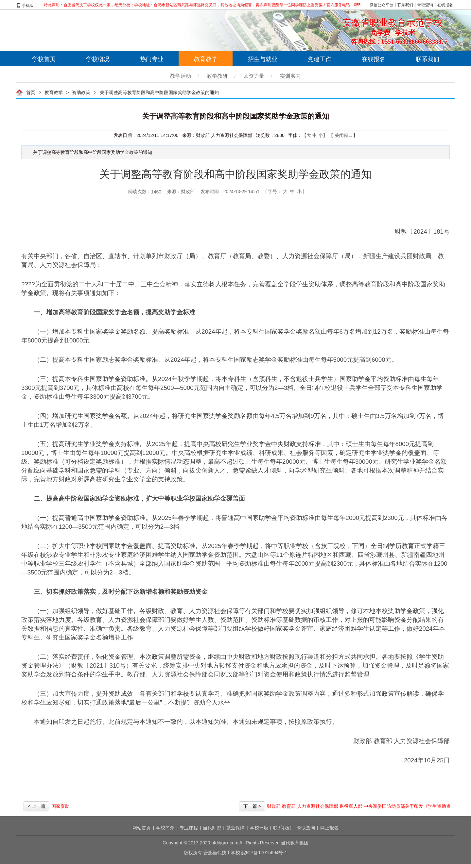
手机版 (28, 5)
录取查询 (425, 5)
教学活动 (180, 76)
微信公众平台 (381, 5)
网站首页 (141, 827)
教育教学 (206, 59)
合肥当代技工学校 (88, 30)
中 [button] (292, 191)
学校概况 (98, 59)
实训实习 (290, 76)
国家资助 (60, 806)
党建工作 (319, 59)
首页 (30, 92)
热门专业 (152, 59)
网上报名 (329, 827)
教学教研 (217, 76)
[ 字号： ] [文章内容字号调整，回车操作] (284, 191)
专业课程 (189, 827)
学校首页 (44, 59)
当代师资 (212, 827)
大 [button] (285, 191)
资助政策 (81, 92)
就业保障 (235, 827)
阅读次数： (144, 192)
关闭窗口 (344, 135)
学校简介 (165, 827)
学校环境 (259, 827)
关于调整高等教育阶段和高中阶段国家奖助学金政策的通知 (159, 92)
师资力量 (253, 76)
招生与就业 (262, 59)
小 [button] (299, 191)
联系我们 (405, 5)
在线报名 (445, 5)
